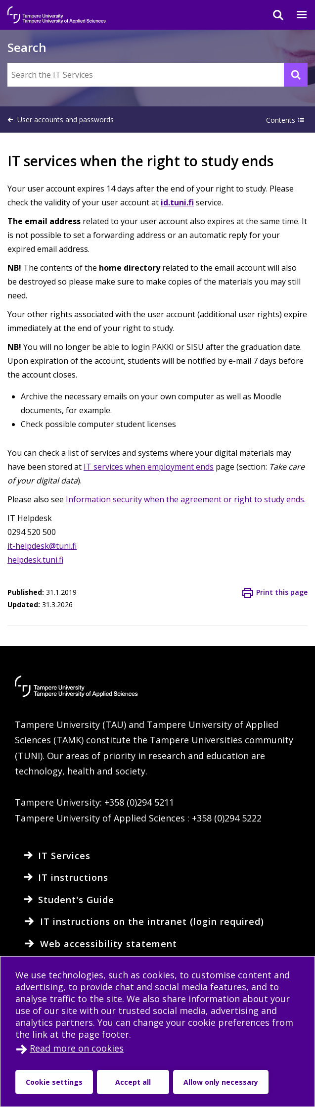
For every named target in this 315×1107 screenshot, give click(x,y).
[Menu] (296, 15)
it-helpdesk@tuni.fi (42, 545)
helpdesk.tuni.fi (35, 559)
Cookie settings (54, 1082)
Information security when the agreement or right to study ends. (186, 499)
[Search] (272, 15)
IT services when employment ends (149, 466)
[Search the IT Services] (157, 75)
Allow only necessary (220, 1082)
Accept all (133, 1082)
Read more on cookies (77, 1048)
